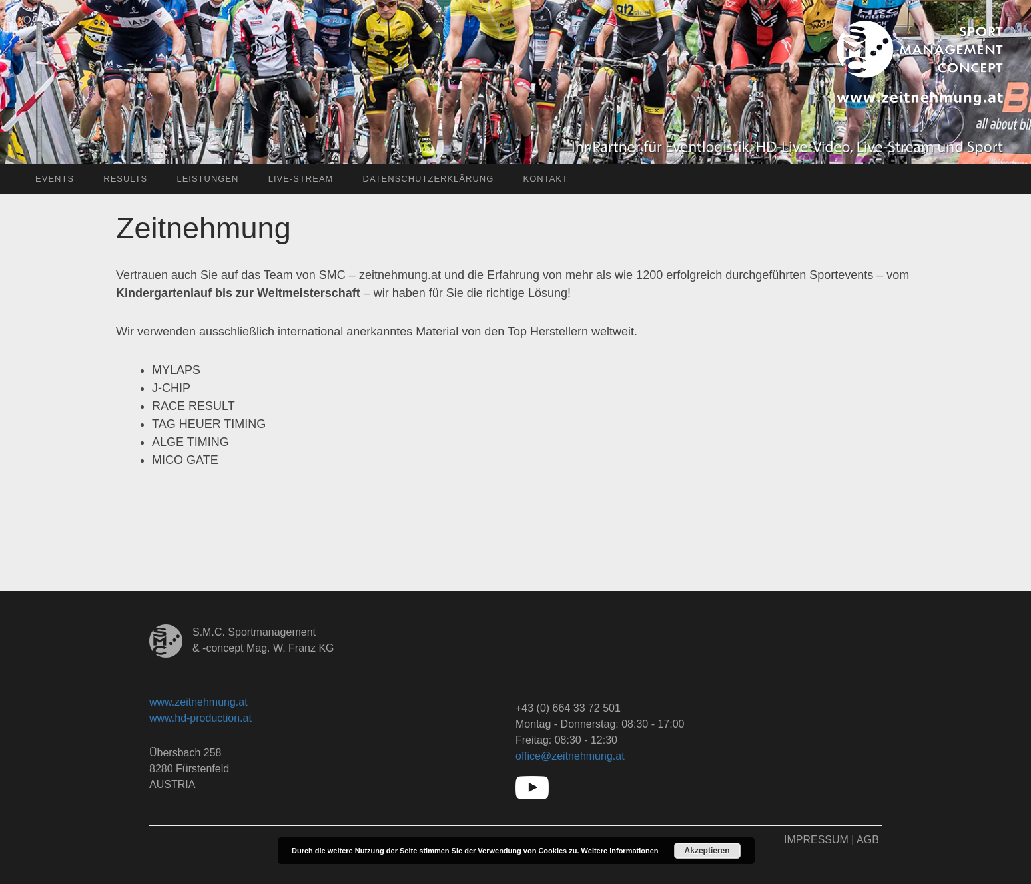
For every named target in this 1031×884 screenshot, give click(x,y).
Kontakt (545, 179)
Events (54, 179)
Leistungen (207, 179)
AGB (868, 839)
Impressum (816, 839)
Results (125, 179)
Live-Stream (301, 179)
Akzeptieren (707, 850)
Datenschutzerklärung (428, 179)
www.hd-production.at (200, 718)
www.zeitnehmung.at (198, 702)
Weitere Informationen (620, 851)
